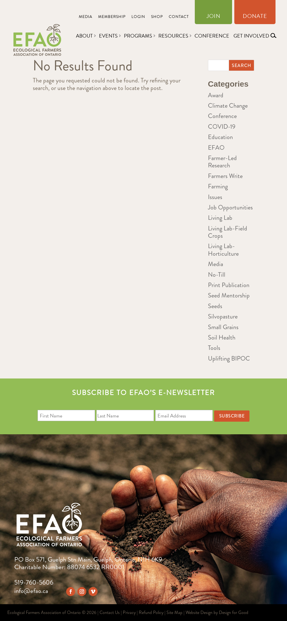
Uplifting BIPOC (229, 358)
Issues (215, 197)
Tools (214, 347)
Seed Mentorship (229, 295)
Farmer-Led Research (222, 162)
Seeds (215, 306)
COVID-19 (221, 126)
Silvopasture (223, 316)
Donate (255, 17)
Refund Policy (151, 612)
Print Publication (228, 285)
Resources (173, 36)
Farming (218, 186)
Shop (157, 17)
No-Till (216, 274)
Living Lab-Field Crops (227, 232)
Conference (212, 36)
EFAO (216, 147)
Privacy (129, 612)
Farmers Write (225, 176)
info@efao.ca (31, 590)
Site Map (174, 612)
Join (213, 17)
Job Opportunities (230, 207)
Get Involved (251, 36)
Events (108, 36)
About (84, 36)
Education (220, 137)
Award (215, 95)
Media (85, 17)
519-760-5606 (33, 582)
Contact (179, 17)
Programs (138, 36)
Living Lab (220, 217)
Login (138, 17)
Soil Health (221, 337)
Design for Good (233, 612)
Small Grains (223, 327)
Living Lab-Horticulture (223, 250)
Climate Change (228, 105)
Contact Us (109, 612)
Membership (112, 17)
